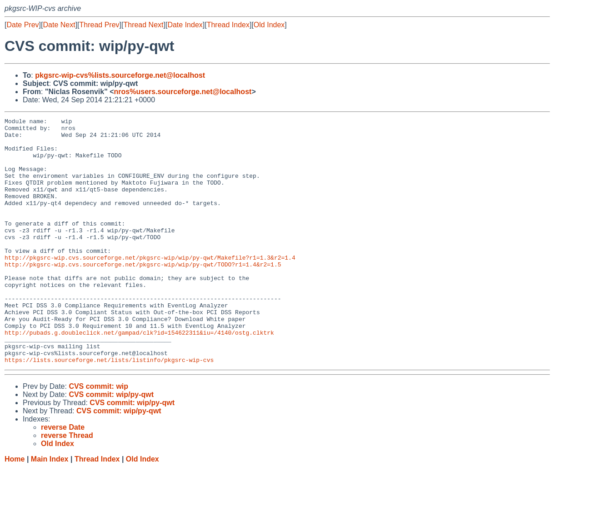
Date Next (59, 25)
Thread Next (143, 25)
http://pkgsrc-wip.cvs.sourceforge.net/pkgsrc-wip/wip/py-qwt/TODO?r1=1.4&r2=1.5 (143, 294)
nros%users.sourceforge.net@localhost (183, 91)
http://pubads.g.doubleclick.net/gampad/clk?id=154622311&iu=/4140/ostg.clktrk (139, 376)
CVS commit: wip (98, 435)
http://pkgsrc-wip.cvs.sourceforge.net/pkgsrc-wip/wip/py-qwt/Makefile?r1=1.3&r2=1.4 (150, 286)
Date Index (184, 25)
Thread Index (228, 25)
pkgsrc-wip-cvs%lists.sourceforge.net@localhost (120, 75)
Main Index (50, 508)
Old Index (269, 25)
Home (15, 508)
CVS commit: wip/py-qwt (111, 443)
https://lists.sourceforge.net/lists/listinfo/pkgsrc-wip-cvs (109, 409)
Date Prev (22, 25)
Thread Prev (100, 25)
